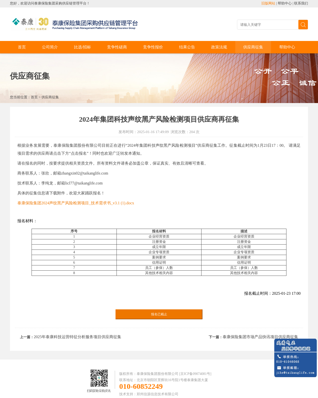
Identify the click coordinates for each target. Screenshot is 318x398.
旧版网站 (268, 3)
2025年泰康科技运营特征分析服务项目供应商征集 (77, 337)
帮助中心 (285, 3)
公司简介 (50, 47)
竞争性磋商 (117, 47)
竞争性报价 (153, 47)
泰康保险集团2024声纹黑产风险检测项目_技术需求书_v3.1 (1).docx (75, 203)
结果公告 (187, 47)
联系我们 (301, 3)
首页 (22, 47)
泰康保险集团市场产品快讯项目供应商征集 (260, 337)
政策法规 (219, 47)
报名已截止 (159, 314)
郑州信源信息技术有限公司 (157, 394)
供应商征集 (253, 47)
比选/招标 (82, 47)
